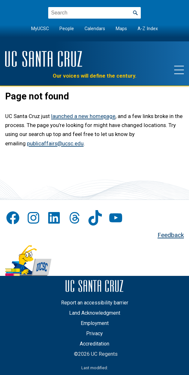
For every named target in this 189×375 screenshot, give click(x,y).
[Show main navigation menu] (179, 69)
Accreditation (94, 344)
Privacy (94, 333)
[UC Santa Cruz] (43, 59)
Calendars (95, 28)
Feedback (171, 235)
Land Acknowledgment (94, 313)
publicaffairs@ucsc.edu (55, 144)
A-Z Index (148, 28)
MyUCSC (40, 28)
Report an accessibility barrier (94, 303)
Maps (121, 28)
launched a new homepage (83, 116)
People (66, 28)
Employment (95, 323)
